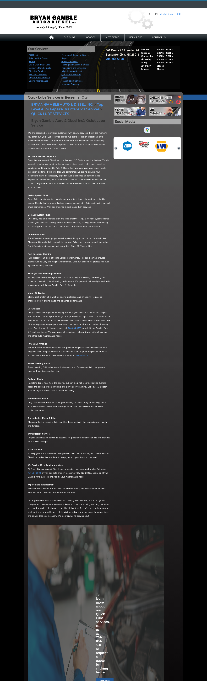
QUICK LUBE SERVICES (50, 114)
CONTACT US (159, 37)
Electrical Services (37, 71)
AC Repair (33, 55)
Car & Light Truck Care (39, 65)
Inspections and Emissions (73, 68)
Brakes (32, 61)
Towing (64, 77)
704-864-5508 (170, 14)
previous (116, 148)
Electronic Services (38, 74)
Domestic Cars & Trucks (40, 68)
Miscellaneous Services (72, 71)
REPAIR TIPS (135, 37)
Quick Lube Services (71, 74)
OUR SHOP (69, 37)
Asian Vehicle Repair (38, 58)
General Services (69, 61)
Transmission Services (71, 81)
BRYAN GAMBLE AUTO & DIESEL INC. (62, 105)
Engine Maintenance (38, 81)
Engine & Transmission (39, 77)
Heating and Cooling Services (75, 65)
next (178, 148)
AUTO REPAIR (112, 37)
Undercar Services (70, 84)
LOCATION (90, 37)
